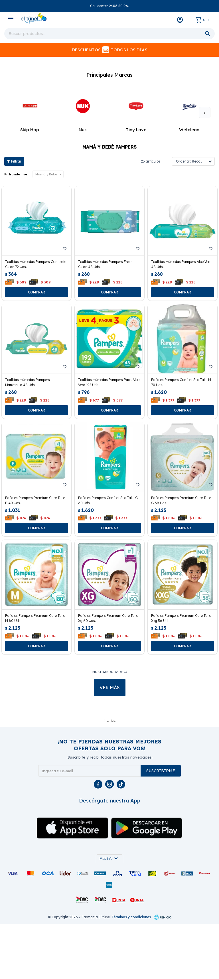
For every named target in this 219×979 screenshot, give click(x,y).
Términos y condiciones (131, 972)
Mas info (109, 913)
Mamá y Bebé (46, 229)
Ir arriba (109, 775)
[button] (205, 168)
